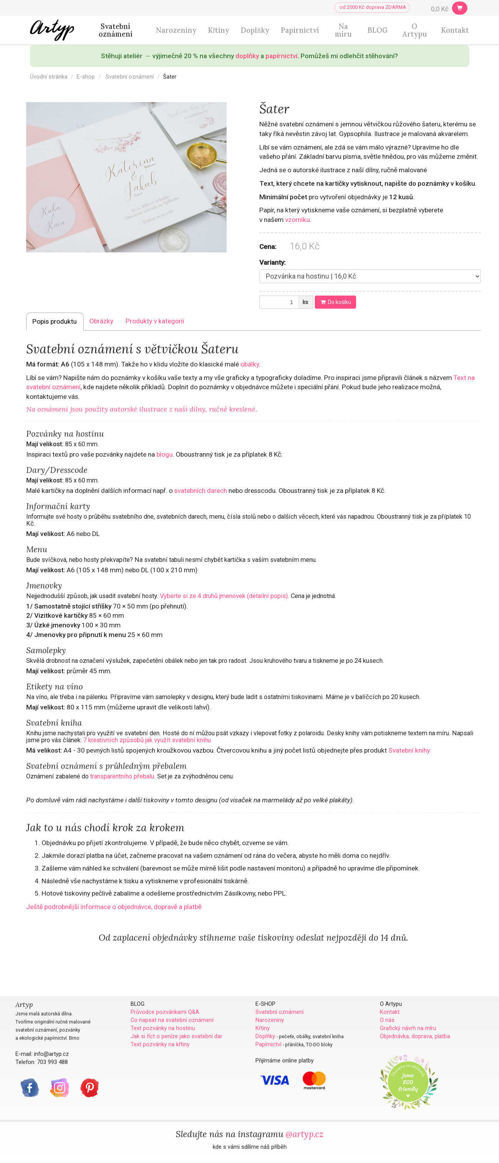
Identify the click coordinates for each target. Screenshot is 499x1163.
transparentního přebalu (122, 776)
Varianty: (272, 262)
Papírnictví (300, 30)
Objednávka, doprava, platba (415, 1036)
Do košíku (335, 302)
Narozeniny (176, 30)
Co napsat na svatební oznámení (172, 1020)
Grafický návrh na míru (408, 1028)
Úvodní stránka (48, 76)
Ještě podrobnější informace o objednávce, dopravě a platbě (114, 907)
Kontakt (455, 30)
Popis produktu (54, 321)
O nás (387, 1020)
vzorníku (297, 220)
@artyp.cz (305, 1133)
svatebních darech (200, 490)
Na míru (343, 30)
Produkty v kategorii (155, 321)
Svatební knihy (409, 750)
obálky (249, 364)
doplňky (247, 56)
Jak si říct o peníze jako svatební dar (176, 1036)
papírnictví (281, 56)
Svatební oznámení (116, 30)
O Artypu (414, 30)
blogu (164, 454)
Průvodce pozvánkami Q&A (165, 1011)
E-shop (86, 76)
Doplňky (255, 30)
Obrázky (101, 321)
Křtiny (218, 30)
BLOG (378, 30)
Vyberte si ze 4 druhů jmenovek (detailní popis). (224, 596)
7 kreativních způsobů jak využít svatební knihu (147, 740)
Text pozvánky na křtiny (160, 1044)
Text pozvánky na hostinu (163, 1028)
